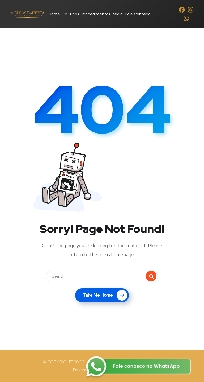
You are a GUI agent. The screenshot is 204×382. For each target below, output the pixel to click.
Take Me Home (105, 295)
